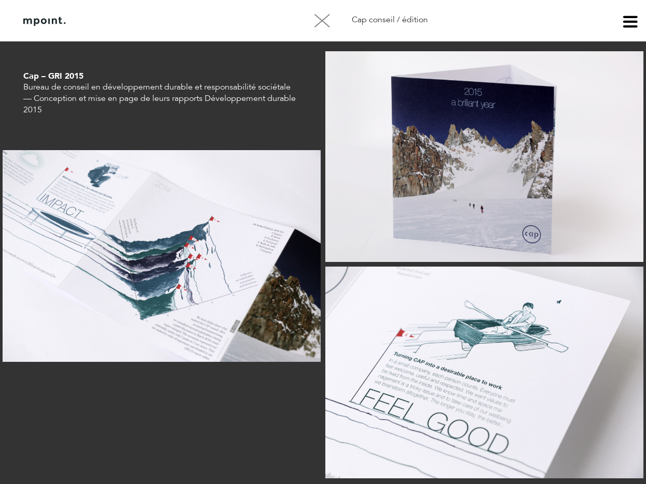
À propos (128, 21)
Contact (180, 21)
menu (630, 23)
